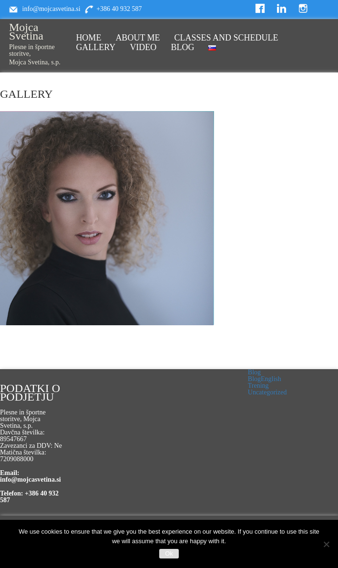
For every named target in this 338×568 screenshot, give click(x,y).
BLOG (182, 47)
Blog (254, 372)
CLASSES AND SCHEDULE (226, 37)
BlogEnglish (264, 378)
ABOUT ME (137, 37)
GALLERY (95, 47)
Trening (258, 385)
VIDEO (143, 47)
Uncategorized (267, 392)
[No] (326, 544)
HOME (88, 37)
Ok (169, 553)
